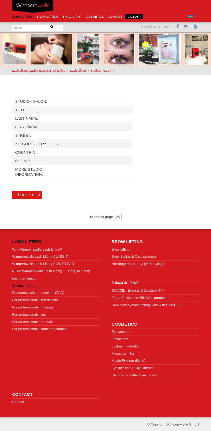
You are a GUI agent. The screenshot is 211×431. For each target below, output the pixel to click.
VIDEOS (134, 16)
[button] (192, 16)
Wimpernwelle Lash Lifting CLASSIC (40, 255)
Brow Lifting (47, 16)
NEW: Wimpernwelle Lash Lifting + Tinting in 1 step (51, 270)
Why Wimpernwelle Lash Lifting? (37, 248)
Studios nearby (101, 69)
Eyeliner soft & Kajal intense (133, 367)
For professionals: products (33, 321)
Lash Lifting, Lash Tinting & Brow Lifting (38, 69)
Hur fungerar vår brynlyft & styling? (138, 263)
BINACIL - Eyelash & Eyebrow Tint (138, 289)
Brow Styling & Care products (134, 255)
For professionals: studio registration (40, 328)
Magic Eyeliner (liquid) (128, 360)
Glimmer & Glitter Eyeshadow (134, 374)
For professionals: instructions (35, 299)
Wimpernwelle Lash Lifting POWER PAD (43, 263)
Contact (115, 16)
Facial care (120, 338)
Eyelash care (121, 331)
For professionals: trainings (32, 306)
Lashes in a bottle (125, 345)
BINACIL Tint (72, 16)
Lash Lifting (22, 16)
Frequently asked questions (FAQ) (38, 292)
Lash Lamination (24, 277)
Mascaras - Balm (125, 352)
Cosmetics (95, 16)
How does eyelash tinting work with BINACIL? (146, 304)
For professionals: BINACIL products (139, 297)
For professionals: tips (29, 314)
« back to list (27, 193)
